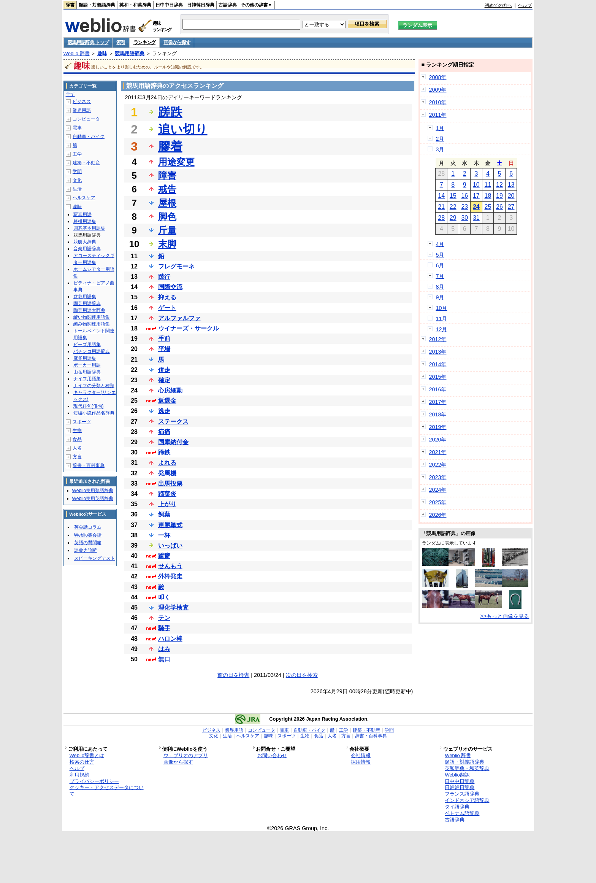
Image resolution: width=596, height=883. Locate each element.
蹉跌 (170, 112)
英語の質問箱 (87, 542)
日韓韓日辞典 (200, 5)
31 (476, 217)
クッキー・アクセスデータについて (107, 791)
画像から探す (176, 42)
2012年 (437, 339)
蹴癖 (164, 556)
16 (464, 195)
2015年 (437, 377)
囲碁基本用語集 (89, 228)
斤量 (167, 230)
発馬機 (167, 473)
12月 (441, 329)
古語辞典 (228, 5)
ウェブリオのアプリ (185, 755)
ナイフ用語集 (87, 378)
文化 (77, 180)
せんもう (170, 566)
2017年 (437, 402)
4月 (440, 244)
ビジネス (82, 101)
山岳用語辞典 (87, 372)
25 (488, 206)
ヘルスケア (84, 197)
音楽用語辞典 (87, 248)
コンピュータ (86, 119)
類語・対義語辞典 (97, 5)
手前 (164, 338)
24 (476, 206)
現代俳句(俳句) (88, 406)
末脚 (167, 244)
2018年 (437, 414)
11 (488, 184)
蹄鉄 (164, 452)
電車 (77, 127)
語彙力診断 (85, 550)
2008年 (437, 77)
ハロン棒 (170, 638)
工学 (77, 154)
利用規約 (79, 775)
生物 (77, 430)
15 (453, 195)
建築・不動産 (86, 162)
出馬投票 (170, 483)
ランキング (144, 42)
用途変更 (176, 162)
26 (499, 206)
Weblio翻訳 (457, 775)
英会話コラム (87, 527)
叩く (164, 597)
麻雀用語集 (84, 358)
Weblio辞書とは (87, 755)
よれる (167, 462)
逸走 (164, 411)
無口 (164, 659)
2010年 (437, 102)
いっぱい (170, 545)
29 (453, 217)
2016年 (437, 389)
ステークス (173, 421)
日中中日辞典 (169, 5)
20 (511, 195)
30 (464, 217)
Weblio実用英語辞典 (92, 498)
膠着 (170, 146)
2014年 (437, 364)
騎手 (164, 628)
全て (70, 94)
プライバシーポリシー (94, 781)
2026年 (437, 515)
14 (441, 195)
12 (499, 184)
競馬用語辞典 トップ (88, 42)
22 (453, 206)
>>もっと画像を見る (504, 616)
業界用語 (82, 110)
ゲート (167, 308)
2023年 (437, 477)
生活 (77, 189)
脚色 (167, 216)
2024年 (437, 490)
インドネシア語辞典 (467, 800)
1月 (440, 128)
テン (164, 618)
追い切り (183, 129)
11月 (441, 319)
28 (441, 217)
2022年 (437, 465)
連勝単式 (170, 525)
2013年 (437, 352)
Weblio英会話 (87, 535)
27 (511, 206)
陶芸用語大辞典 (89, 310)
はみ (164, 649)
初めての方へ (498, 5)
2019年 (437, 427)
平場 (164, 349)
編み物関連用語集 (91, 324)
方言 (77, 456)
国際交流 (170, 287)
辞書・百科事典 (89, 465)
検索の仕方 (82, 762)
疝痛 (164, 432)
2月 (440, 139)
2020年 (437, 440)
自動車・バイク (89, 136)
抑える (167, 297)
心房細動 (170, 390)
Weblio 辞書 (76, 53)
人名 (77, 448)
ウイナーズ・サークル (188, 328)
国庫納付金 (173, 442)
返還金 (167, 400)
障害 (167, 175)
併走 (164, 370)
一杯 (164, 535)
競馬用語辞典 (129, 53)
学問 (77, 171)
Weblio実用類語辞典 (92, 490)
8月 (440, 287)
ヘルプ (525, 5)
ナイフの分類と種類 (93, 385)
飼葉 (164, 514)
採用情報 (361, 762)
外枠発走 (170, 576)
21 (441, 206)
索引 (120, 42)
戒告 (167, 189)
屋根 (167, 203)
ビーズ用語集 (87, 344)
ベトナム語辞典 (462, 813)
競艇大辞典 (84, 242)
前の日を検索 (233, 675)
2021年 (437, 452)
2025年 (437, 502)
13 (511, 184)
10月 (441, 308)
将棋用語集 (84, 221)
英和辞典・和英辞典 (467, 768)
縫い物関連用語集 (91, 317)
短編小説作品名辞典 (93, 413)
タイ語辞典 (457, 807)
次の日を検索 (302, 675)
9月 (440, 297)
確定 (164, 380)
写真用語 (82, 214)
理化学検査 (173, 607)
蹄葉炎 (167, 494)
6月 (440, 265)
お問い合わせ (272, 755)
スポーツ (82, 421)
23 (464, 206)
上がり (167, 504)
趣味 (102, 53)
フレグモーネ (176, 266)
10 (476, 184)
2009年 (437, 90)
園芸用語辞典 (87, 303)
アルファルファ (179, 318)
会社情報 (361, 755)
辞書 (69, 5)
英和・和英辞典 (135, 5)
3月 (440, 149)
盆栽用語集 (84, 296)
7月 (440, 276)
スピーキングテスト (94, 558)
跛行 (164, 276)
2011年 (437, 115)
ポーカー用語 (87, 365)
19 (499, 195)
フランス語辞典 (462, 794)
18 (488, 195)
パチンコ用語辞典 (91, 351)
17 (476, 195)
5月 (440, 255)
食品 (77, 439)
